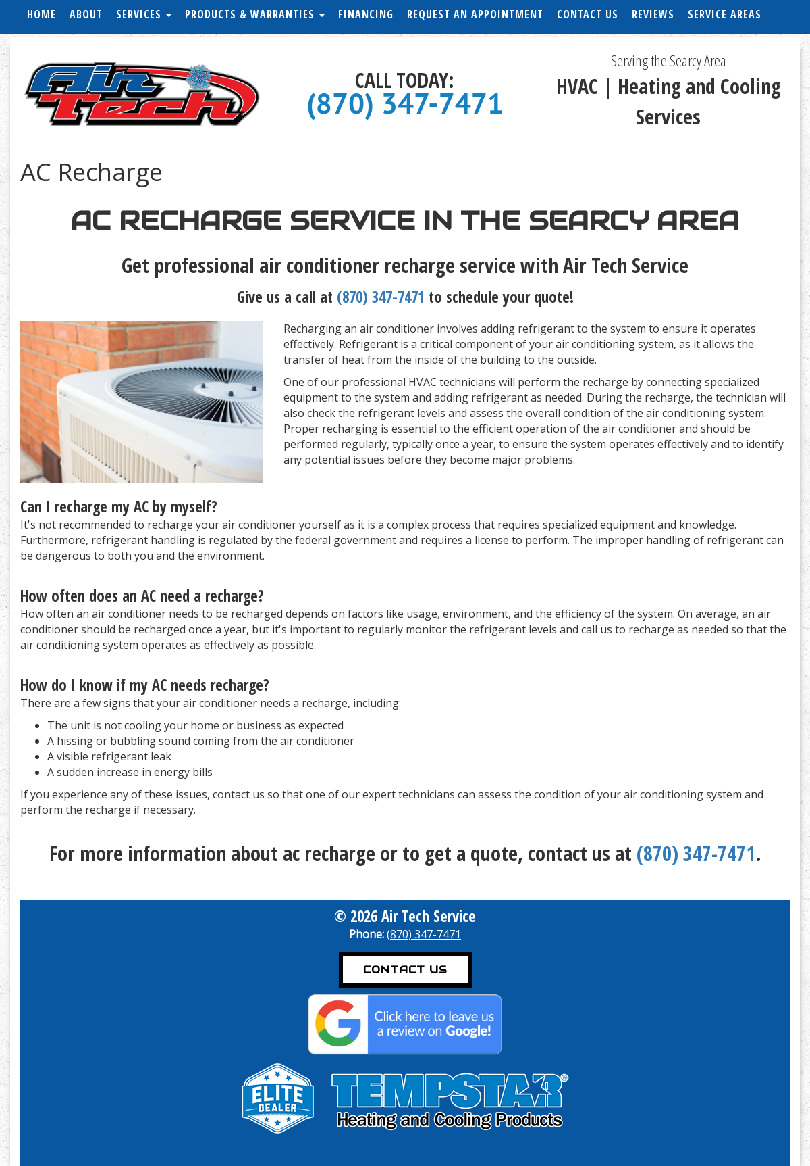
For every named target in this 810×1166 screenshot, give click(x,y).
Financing (366, 14)
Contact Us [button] (405, 969)
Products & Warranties (255, 14)
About (86, 14)
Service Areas (724, 14)
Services (143, 14)
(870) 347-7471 (405, 103)
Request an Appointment (475, 14)
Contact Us (587, 14)
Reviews (653, 14)
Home (41, 14)
